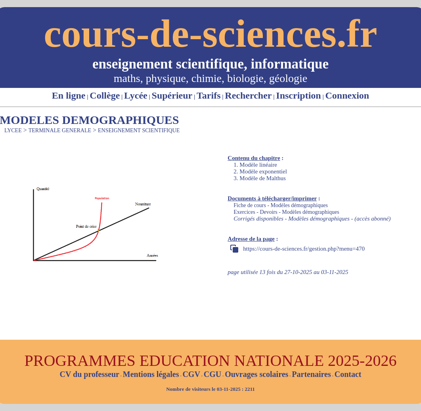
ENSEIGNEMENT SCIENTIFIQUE (139, 130)
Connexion (347, 95)
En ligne (69, 95)
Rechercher (248, 95)
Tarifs (208, 95)
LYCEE (13, 130)
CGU (212, 374)
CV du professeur (89, 374)
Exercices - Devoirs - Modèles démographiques (286, 212)
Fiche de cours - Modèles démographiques (280, 205)
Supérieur (172, 95)
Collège (105, 95)
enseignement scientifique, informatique (210, 64)
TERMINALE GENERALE (60, 130)
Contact (348, 374)
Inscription (298, 95)
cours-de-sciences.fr (210, 33)
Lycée (135, 95)
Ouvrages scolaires (256, 374)
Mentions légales (151, 374)
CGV (191, 374)
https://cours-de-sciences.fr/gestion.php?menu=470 (304, 248)
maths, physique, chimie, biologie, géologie (210, 78)
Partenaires (311, 374)
